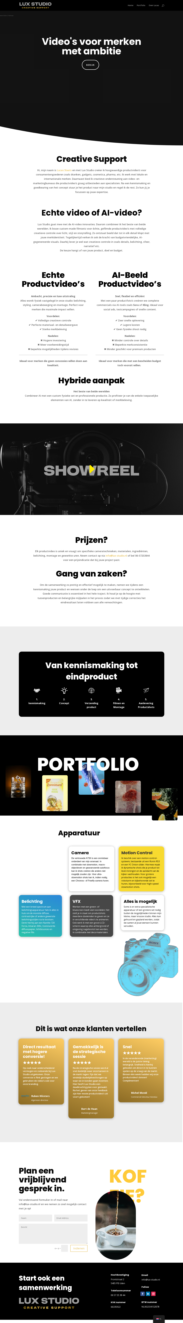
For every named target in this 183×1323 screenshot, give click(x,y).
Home (130, 5)
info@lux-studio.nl (116, 555)
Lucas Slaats (64, 170)
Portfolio (141, 5)
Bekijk (90, 64)
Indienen (79, 1248)
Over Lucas (154, 5)
